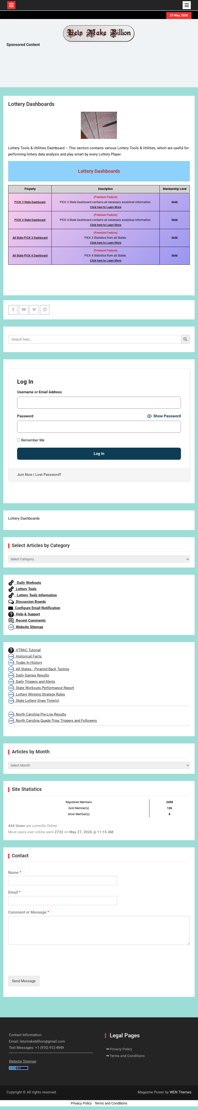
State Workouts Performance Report (41, 688)
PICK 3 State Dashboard (29, 202)
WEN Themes (181, 1092)
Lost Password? (48, 474)
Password (25, 416)
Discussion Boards (27, 602)
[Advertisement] (94, 68)
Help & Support (24, 614)
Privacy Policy (121, 1049)
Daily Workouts (24, 583)
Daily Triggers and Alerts (31, 681)
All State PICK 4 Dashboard (30, 255)
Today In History (25, 662)
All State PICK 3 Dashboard (30, 237)
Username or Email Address (39, 392)
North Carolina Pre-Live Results (37, 714)
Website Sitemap (25, 627)
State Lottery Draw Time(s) (33, 700)
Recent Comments (27, 620)
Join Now (24, 474)
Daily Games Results (28, 675)
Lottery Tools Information (32, 595)
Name (14, 872)
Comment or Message (28, 912)
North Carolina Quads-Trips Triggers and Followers (52, 720)
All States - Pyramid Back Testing (38, 669)
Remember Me (31, 440)
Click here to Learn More (105, 207)
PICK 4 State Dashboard (29, 220)
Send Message (24, 981)
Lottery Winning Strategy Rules (36, 694)
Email (14, 892)
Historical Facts (25, 656)
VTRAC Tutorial (24, 650)
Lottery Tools (22, 589)
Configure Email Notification (34, 608)
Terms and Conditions (127, 1056)
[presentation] (44, 968)
